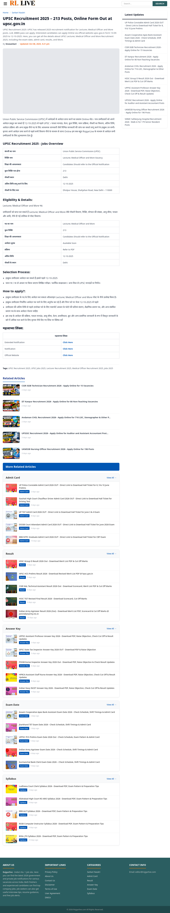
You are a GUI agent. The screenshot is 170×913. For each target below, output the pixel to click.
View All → (111, 477)
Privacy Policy (51, 872)
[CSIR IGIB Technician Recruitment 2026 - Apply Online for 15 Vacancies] (11, 389)
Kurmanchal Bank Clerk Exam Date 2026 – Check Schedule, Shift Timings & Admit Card (59, 762)
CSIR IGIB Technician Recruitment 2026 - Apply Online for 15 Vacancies (57, 385)
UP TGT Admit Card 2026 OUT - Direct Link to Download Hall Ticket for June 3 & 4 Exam (59, 512)
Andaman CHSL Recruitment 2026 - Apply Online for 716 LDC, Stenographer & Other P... (66, 417)
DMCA (48, 897)
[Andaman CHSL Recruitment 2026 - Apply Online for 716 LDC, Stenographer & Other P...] (11, 421)
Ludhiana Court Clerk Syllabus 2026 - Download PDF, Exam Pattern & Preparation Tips (59, 786)
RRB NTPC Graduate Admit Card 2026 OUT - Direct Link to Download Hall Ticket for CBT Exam (62, 537)
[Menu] (5, 4)
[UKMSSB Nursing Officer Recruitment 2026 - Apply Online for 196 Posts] (11, 453)
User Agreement (52, 893)
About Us (49, 876)
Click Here (68, 342)
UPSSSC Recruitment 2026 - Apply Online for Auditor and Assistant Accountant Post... (65, 433)
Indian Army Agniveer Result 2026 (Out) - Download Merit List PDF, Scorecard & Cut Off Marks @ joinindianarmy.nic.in (64, 612)
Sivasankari (11, 44)
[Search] (137, 3)
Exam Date (92, 889)
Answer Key (92, 884)
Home (5, 12)
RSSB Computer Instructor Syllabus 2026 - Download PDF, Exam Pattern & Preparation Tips (61, 823)
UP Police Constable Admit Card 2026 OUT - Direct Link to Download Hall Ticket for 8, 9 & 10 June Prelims (64, 486)
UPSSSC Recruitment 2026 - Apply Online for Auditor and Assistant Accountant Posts (144, 101)
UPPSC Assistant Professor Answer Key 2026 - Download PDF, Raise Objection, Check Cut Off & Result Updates (66, 637)
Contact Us (50, 880)
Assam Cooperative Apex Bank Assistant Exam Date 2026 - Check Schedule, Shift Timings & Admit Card (67, 712)
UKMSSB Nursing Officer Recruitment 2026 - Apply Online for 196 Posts (58, 449)
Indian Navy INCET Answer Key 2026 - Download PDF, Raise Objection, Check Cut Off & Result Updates (66, 688)
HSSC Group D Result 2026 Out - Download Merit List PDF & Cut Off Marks (53, 561)
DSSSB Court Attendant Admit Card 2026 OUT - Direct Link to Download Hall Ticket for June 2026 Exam (67, 524)
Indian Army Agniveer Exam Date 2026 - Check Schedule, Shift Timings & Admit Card (58, 749)
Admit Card (92, 876)
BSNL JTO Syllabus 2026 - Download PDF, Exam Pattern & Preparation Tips (53, 836)
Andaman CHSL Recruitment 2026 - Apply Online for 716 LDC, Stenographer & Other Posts (144, 69)
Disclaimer (50, 884)
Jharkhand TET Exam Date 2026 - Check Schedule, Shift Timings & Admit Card (55, 724)
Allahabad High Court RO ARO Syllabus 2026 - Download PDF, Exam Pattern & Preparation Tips (63, 798)
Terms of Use (51, 889)
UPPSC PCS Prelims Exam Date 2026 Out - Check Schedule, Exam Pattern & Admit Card (59, 737)
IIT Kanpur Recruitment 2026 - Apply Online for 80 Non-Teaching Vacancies (60, 401)
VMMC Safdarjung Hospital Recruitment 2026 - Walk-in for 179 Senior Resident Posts (143, 122)
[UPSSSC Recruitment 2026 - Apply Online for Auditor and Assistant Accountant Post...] (11, 437)
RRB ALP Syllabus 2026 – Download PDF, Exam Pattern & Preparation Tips (53, 811)
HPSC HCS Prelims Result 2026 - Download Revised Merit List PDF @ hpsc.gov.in (56, 573)
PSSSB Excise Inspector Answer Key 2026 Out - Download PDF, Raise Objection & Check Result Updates (67, 662)
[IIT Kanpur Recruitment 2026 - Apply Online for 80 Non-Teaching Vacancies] (11, 405)
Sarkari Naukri (18, 12)
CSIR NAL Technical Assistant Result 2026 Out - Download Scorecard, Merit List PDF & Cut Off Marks (65, 586)
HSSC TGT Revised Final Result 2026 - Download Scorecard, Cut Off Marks (53, 598)
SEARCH (160, 4)
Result (90, 880)
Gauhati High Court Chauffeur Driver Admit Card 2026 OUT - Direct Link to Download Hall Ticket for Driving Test (65, 500)
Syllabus (91, 893)
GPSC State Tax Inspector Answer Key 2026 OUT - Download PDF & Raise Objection (57, 649)
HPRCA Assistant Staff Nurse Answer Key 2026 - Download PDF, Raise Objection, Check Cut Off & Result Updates (67, 676)
